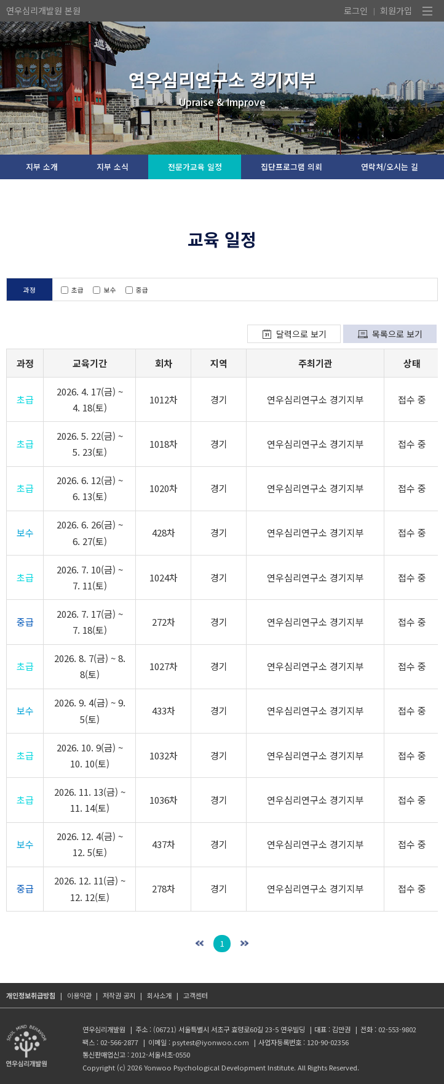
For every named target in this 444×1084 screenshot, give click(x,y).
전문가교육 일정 (195, 166)
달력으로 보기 (301, 334)
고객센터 (195, 995)
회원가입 (396, 10)
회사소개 (159, 995)
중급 (136, 289)
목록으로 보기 (397, 334)
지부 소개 (42, 166)
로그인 (356, 10)
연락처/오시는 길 (389, 166)
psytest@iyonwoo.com (210, 1042)
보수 (104, 289)
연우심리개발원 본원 (43, 10)
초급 (72, 289)
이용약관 (79, 995)
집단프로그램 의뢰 (291, 166)
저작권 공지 (119, 995)
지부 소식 (113, 166)
